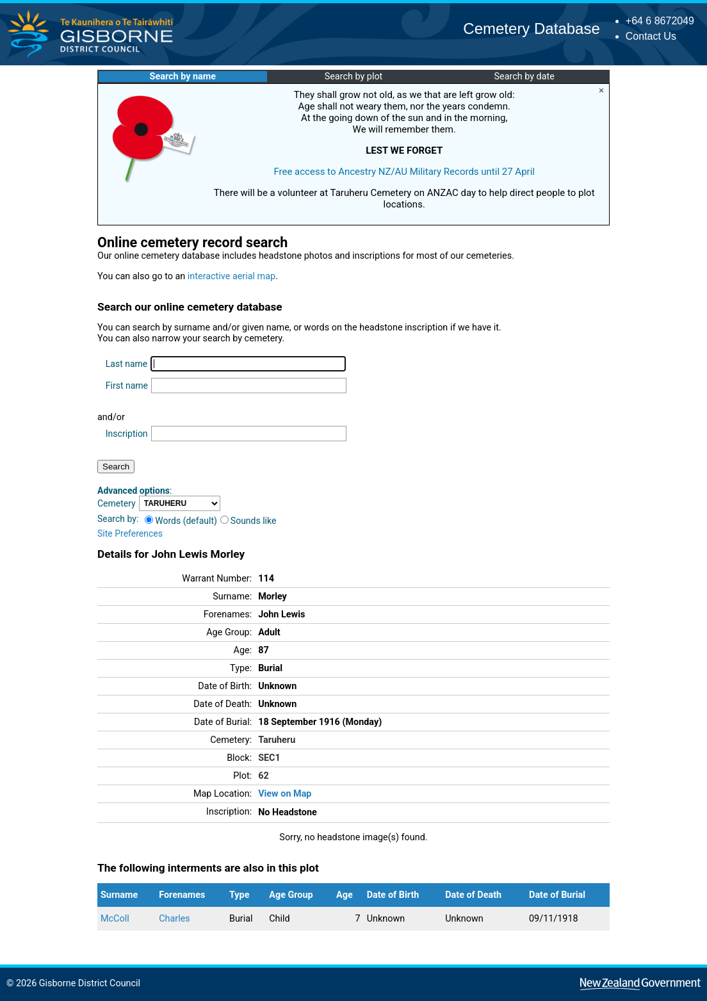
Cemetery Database (531, 28)
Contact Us (651, 36)
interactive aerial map (231, 276)
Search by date (524, 76)
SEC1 (269, 758)
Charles (174, 918)
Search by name (183, 76)
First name (127, 385)
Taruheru (276, 740)
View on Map (284, 793)
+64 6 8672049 (660, 20)
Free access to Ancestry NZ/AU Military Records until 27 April (404, 171)
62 (263, 775)
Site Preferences (130, 533)
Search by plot (354, 76)
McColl (115, 918)
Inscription (127, 433)
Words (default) (181, 521)
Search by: (117, 519)
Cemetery (116, 503)
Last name (126, 364)
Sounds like (248, 521)
